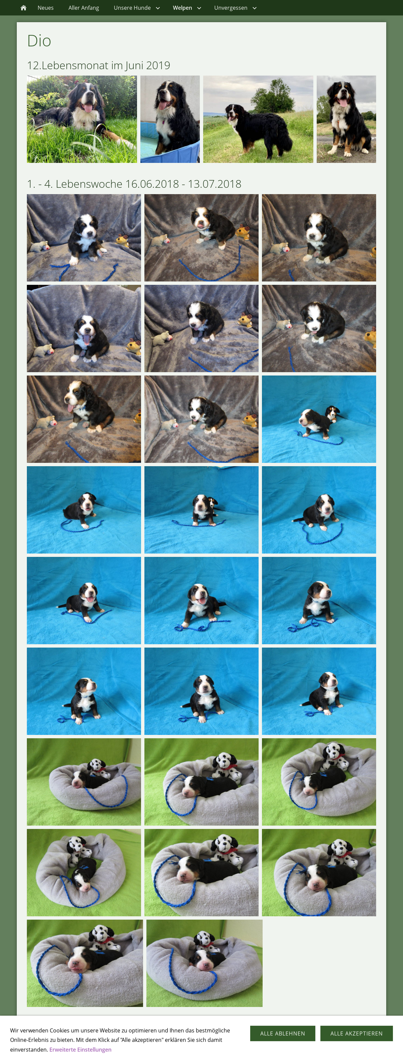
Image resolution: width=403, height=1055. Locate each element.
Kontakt (184, 1041)
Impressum (214, 1041)
